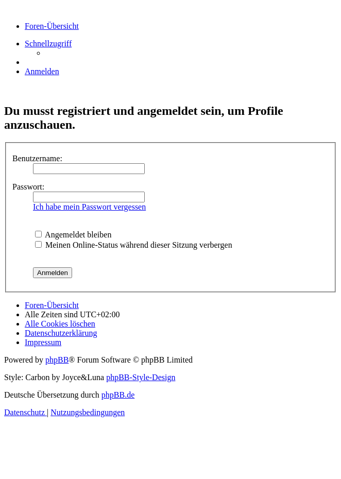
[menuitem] (42, 71)
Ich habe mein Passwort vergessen (89, 206)
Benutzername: (37, 158)
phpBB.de (117, 394)
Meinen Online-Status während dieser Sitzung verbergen (133, 245)
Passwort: (28, 186)
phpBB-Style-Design (140, 377)
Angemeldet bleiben (73, 234)
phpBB (57, 359)
